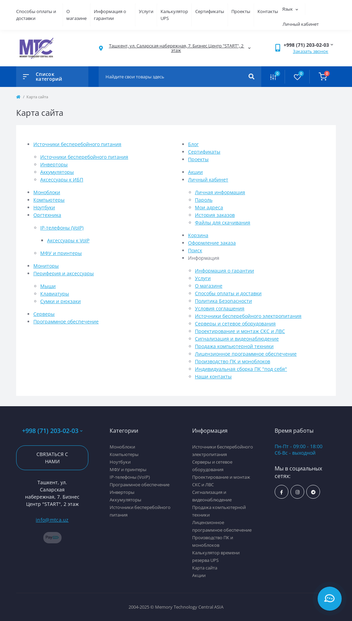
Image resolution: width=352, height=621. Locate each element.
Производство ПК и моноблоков (232, 361)
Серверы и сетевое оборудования (235, 323)
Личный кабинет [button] (301, 24)
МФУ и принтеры (61, 253)
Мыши (48, 286)
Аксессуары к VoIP (68, 240)
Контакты (267, 11)
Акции (195, 172)
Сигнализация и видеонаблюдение (237, 338)
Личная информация (220, 192)
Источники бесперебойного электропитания (248, 316)
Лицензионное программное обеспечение (246, 354)
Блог (193, 144)
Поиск (195, 250)
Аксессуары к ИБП (61, 179)
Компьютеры (49, 200)
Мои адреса (209, 207)
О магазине (76, 14)
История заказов (215, 215)
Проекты (240, 11)
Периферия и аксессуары (63, 273)
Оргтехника (47, 215)
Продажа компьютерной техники (234, 346)
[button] (176, 48)
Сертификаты (209, 11)
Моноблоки (46, 192)
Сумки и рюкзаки (60, 301)
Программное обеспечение (66, 321)
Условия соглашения (219, 308)
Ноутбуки (44, 207)
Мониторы (46, 266)
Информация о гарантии (110, 14)
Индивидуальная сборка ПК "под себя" (241, 369)
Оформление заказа (212, 243)
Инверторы (54, 164)
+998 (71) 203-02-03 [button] (52, 431)
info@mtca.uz (52, 520)
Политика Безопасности (223, 301)
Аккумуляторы (57, 172)
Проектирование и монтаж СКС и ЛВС (240, 331)
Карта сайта (204, 568)
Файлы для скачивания (222, 222)
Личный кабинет (208, 179)
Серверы (44, 314)
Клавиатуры (54, 293)
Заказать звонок (310, 51)
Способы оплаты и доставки (228, 293)
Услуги (146, 11)
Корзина (198, 235)
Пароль (203, 200)
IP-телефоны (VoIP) (62, 227)
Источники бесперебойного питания (77, 144)
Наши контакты (213, 376)
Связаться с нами (52, 458)
